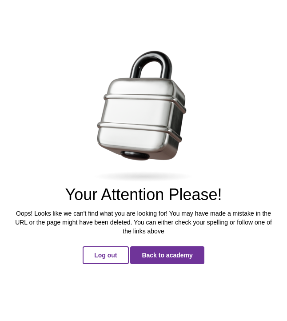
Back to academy (167, 255)
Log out (105, 255)
